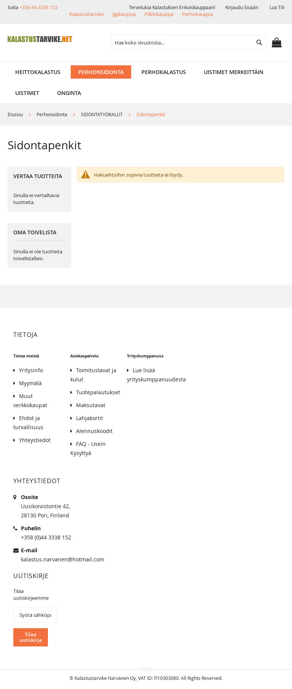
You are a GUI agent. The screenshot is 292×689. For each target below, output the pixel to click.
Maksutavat (90, 405)
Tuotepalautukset (98, 392)
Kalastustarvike (86, 14)
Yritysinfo (31, 370)
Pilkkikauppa (158, 14)
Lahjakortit (89, 418)
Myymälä (30, 383)
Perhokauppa (197, 14)
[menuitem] (38, 72)
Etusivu (16, 114)
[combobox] (189, 42)
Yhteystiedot (35, 440)
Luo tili (277, 7)
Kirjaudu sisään (241, 7)
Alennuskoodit (94, 431)
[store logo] (40, 39)
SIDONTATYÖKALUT (102, 114)
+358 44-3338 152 (38, 7)
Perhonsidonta (52, 114)
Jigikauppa (124, 14)
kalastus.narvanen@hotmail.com (62, 559)
